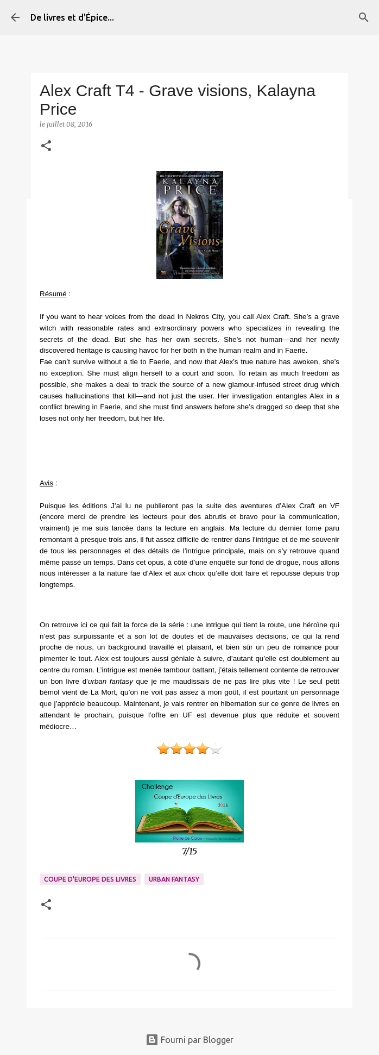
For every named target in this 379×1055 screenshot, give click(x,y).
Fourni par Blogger (189, 1040)
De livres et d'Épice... (72, 17)
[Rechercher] (363, 17)
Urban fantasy (174, 879)
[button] (46, 146)
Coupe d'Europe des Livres (90, 879)
